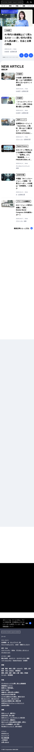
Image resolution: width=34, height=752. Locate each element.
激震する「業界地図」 (7, 688)
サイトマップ (5, 735)
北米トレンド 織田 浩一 (8, 713)
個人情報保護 (5, 738)
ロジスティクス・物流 (23, 658)
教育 (2, 670)
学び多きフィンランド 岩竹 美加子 (11, 726)
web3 (16, 644)
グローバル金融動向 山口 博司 (10, 724)
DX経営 (8, 30)
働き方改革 (4, 658)
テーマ (3, 6)
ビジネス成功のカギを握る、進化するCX (13, 696)
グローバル (19, 139)
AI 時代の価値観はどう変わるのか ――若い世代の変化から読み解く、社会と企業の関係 (18, 39)
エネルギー (20, 668)
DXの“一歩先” (5, 690)
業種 (10, 6)
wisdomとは (5, 733)
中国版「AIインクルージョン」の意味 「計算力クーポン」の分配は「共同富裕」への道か (24, 183)
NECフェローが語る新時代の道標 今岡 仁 (13, 722)
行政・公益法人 (9, 670)
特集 (17, 6)
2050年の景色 (5, 705)
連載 (24, 6)
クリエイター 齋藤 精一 (8, 720)
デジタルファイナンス (23, 166)
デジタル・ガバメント (22, 650)
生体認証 (3, 642)
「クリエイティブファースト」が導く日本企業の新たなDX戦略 (24, 104)
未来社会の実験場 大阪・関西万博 (11, 701)
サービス (3, 675)
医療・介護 (16, 673)
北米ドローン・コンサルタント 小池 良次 (13, 717)
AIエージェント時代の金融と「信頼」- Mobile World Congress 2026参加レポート (24, 210)
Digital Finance (22, 146)
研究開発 (10, 675)
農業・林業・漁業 (6, 673)
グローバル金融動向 (23, 201)
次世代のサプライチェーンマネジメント (12, 703)
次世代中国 (20, 175)
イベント (30, 6)
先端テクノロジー (25, 644)
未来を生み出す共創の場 (8, 694)
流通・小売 (27, 668)
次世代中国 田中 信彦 (7, 715)
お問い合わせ (5, 742)
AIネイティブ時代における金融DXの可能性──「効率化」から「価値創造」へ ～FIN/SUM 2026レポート (24, 155)
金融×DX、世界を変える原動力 (10, 692)
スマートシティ (5, 650)
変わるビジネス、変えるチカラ (10, 699)
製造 (6, 668)
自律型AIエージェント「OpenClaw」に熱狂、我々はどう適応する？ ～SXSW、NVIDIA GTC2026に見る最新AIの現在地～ (24, 128)
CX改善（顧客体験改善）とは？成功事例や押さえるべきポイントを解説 (24, 81)
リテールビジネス (6, 660)
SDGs (13, 650)
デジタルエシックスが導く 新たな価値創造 (13, 683)
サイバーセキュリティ (7, 644)
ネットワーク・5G (15, 642)
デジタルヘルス (5, 652)
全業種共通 (13, 51)
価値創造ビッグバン (7, 685)
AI (16, 194)
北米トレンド (21, 119)
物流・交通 (12, 668)
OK (28, 623)
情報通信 (17, 670)
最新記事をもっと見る (23, 228)
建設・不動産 (24, 673)
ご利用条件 (4, 740)
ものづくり (12, 658)
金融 (17, 168)
